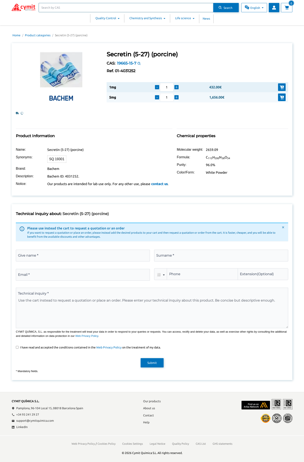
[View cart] (286, 7)
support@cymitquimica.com (33, 420)
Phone (174, 274)
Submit (152, 362)
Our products (152, 401)
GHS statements (222, 443)
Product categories (37, 35)
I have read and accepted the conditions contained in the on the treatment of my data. (90, 347)
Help (146, 422)
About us (149, 408)
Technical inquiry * (33, 293)
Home (16, 35)
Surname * (165, 255)
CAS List (201, 443)
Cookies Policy (106, 443)
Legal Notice (157, 443)
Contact (148, 415)
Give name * (28, 255)
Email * (24, 275)
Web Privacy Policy (86, 335)
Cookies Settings (132, 443)
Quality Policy (180, 443)
